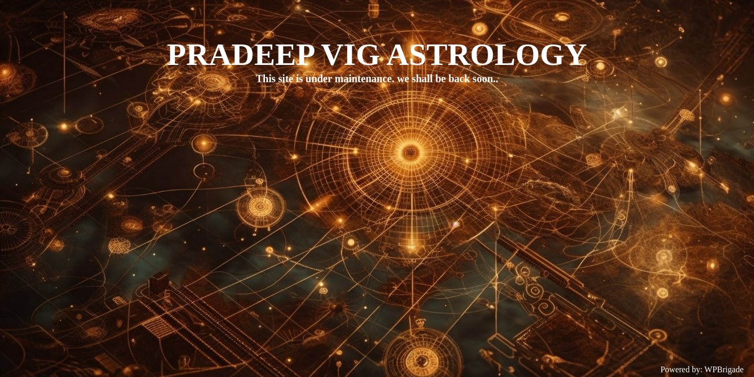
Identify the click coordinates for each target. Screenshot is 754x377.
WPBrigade (724, 369)
